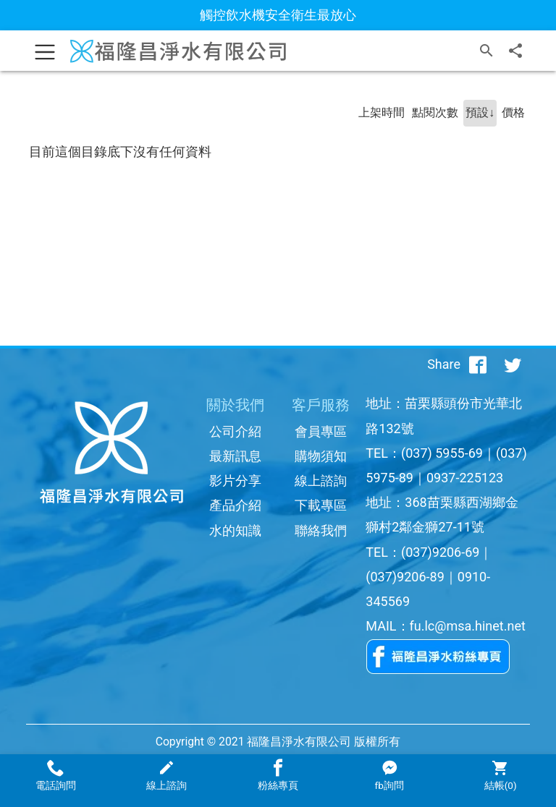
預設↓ (480, 112)
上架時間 (381, 112)
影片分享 (235, 480)
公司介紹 (235, 431)
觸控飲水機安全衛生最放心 (278, 14)
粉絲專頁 (278, 775)
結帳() (500, 775)
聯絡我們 (321, 530)
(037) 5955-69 (442, 453)
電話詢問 (55, 775)
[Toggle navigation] (45, 50)
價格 (513, 112)
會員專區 (321, 431)
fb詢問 (388, 775)
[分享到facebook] (477, 364)
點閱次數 (435, 112)
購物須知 (321, 456)
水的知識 (235, 530)
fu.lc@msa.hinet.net (468, 625)
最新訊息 (235, 456)
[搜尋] (486, 50)
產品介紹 (235, 505)
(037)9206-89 (405, 576)
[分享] (515, 50)
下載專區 (321, 505)
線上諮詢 (321, 480)
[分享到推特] (512, 364)
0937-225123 (464, 477)
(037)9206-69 (440, 552)
